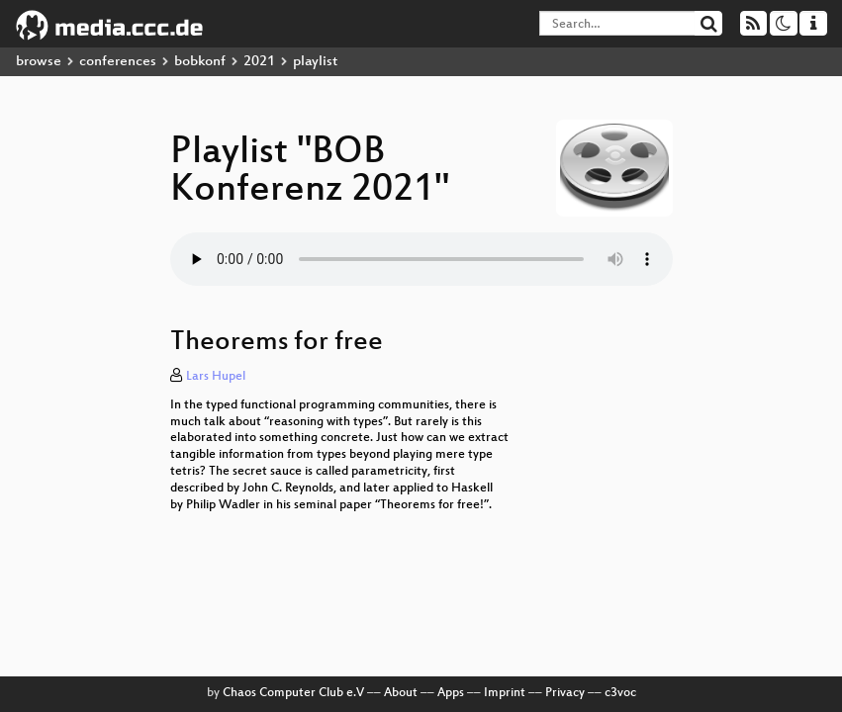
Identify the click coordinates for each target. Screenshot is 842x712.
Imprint (504, 693)
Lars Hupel (215, 377)
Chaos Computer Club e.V (293, 693)
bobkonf (200, 61)
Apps (450, 693)
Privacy (565, 693)
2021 (259, 61)
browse (38, 61)
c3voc (620, 693)
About (401, 693)
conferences (117, 61)
